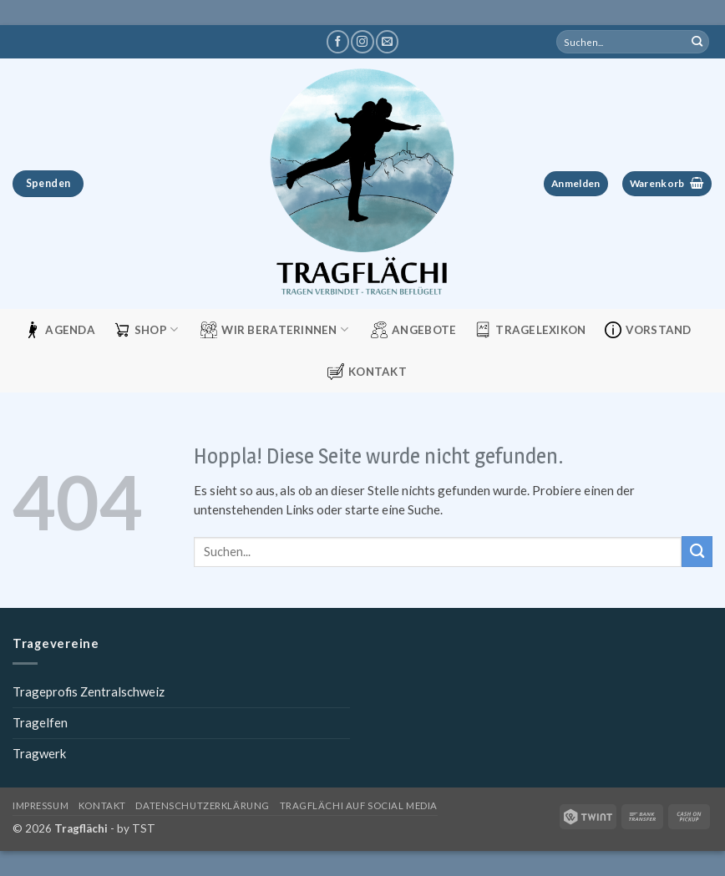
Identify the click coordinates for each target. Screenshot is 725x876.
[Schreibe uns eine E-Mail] (387, 41)
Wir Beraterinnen (274, 330)
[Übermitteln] (697, 41)
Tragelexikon (530, 330)
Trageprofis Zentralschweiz (89, 691)
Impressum (40, 805)
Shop (146, 330)
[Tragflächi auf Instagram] (362, 41)
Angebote (413, 330)
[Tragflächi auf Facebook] (338, 41)
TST (143, 828)
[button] (576, 184)
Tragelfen (40, 722)
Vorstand (648, 330)
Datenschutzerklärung (202, 805)
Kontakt (367, 371)
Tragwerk (39, 753)
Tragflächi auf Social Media (359, 805)
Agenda (59, 330)
